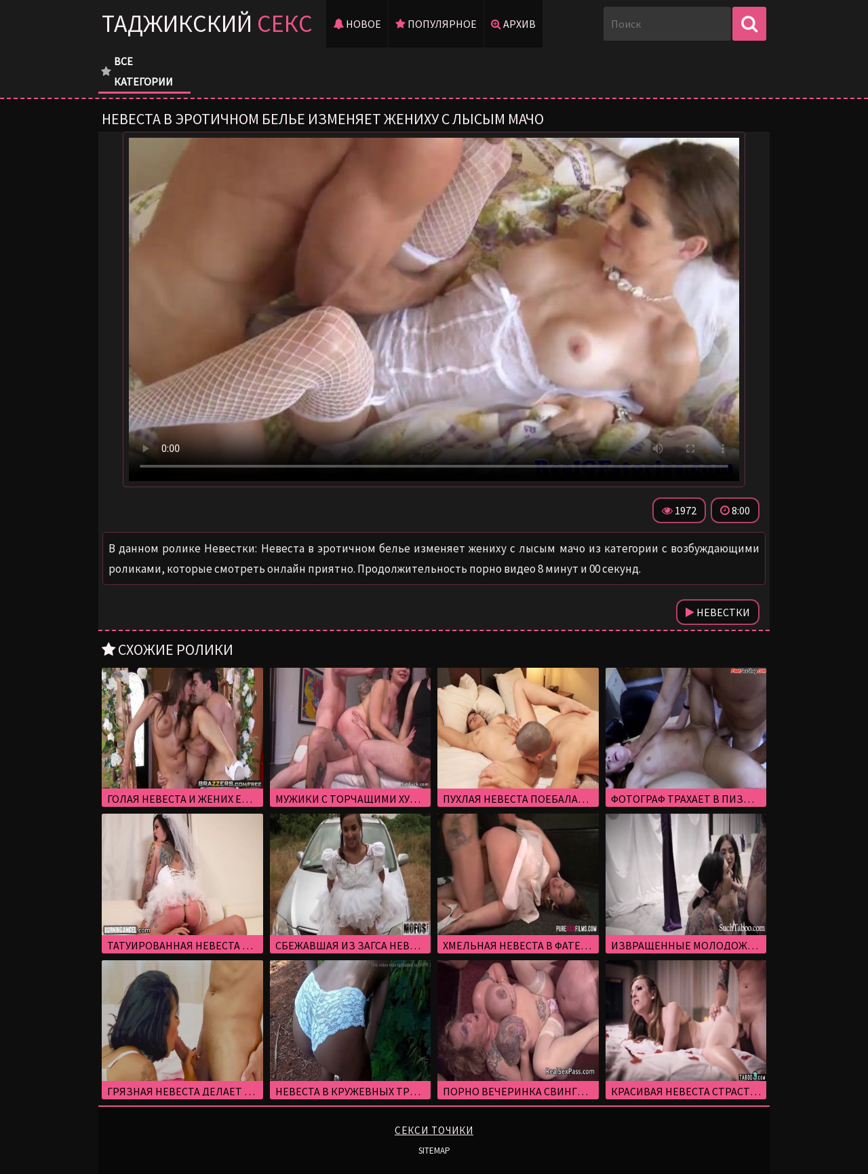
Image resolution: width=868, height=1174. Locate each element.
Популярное (436, 24)
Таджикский (207, 23)
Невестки (718, 612)
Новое (357, 24)
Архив (513, 24)
